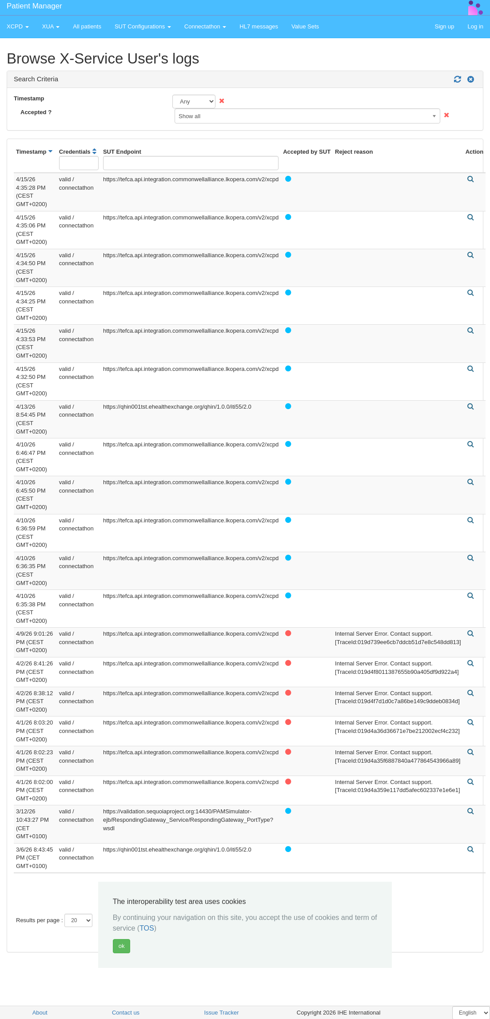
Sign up (444, 26)
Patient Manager (34, 6)
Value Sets (305, 26)
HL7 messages (258, 26)
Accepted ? (36, 112)
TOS (146, 928)
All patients (87, 26)
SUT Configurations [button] (143, 26)
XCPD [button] (18, 26)
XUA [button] (51, 26)
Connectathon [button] (205, 26)
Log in (475, 26)
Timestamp (29, 98)
